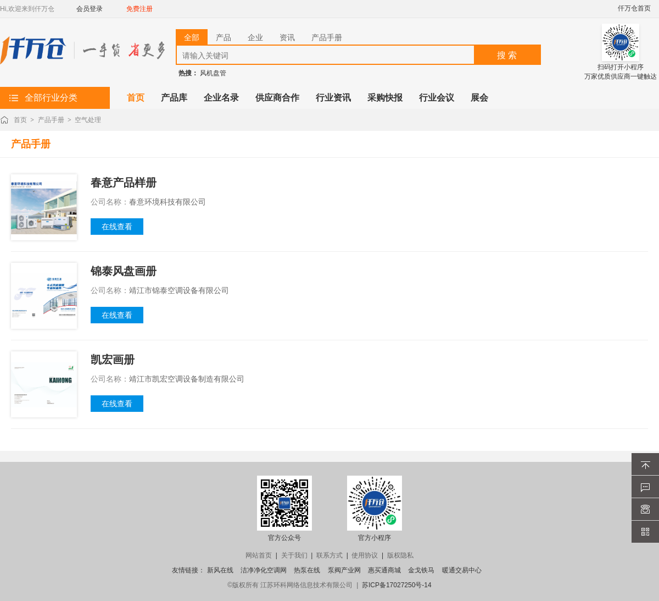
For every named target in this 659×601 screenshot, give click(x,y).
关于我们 (294, 555)
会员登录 (89, 9)
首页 (20, 120)
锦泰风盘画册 (124, 271)
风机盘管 (213, 73)
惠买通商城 (384, 570)
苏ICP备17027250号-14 (397, 585)
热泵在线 (307, 570)
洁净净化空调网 (264, 570)
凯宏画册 (113, 360)
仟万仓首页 (634, 8)
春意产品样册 (124, 183)
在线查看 (117, 226)
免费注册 (139, 9)
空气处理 (88, 120)
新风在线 (220, 570)
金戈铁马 (421, 570)
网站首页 (258, 555)
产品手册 (51, 120)
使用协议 (364, 555)
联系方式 (329, 555)
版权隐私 (400, 555)
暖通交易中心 (462, 570)
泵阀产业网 (344, 570)
